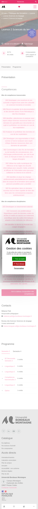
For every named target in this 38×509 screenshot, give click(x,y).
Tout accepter (19, 259)
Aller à (4, 2)
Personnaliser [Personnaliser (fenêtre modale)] (19, 268)
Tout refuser (19, 264)
